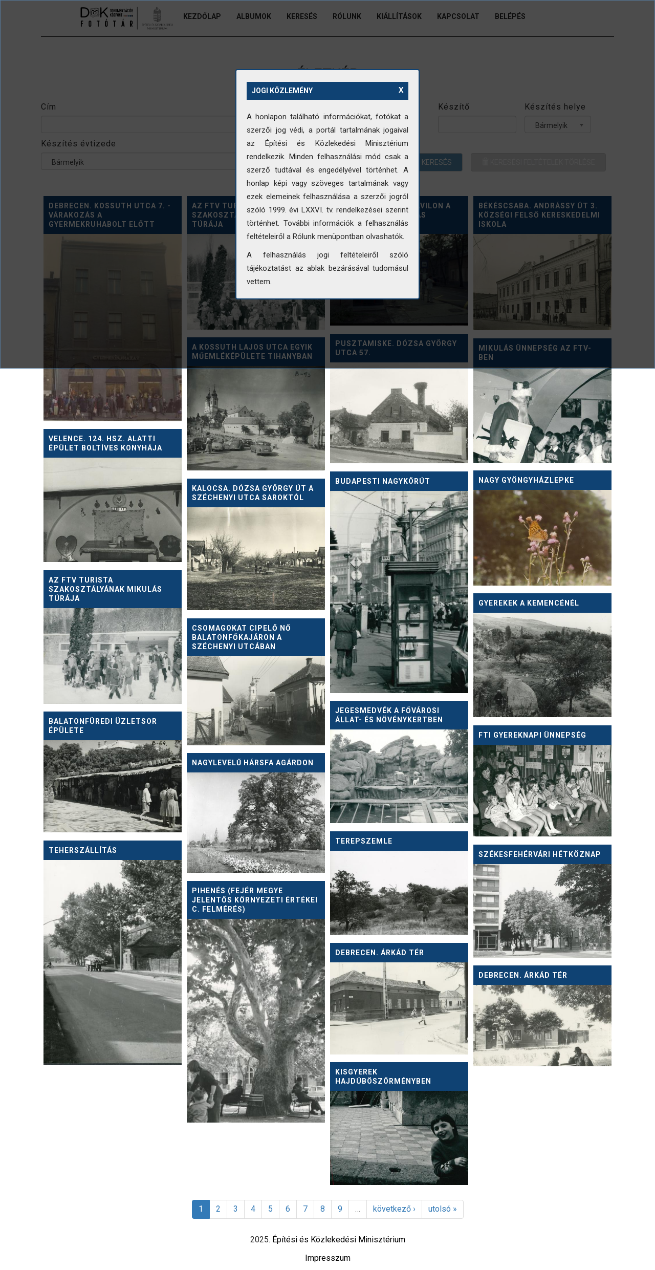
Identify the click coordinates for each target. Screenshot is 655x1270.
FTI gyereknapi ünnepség (532, 735)
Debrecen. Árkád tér (379, 953)
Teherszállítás (83, 850)
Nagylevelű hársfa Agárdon (253, 763)
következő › (394, 1209)
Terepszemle (363, 841)
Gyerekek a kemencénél (528, 603)
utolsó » (442, 1209)
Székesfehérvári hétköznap (539, 854)
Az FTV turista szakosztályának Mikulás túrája (105, 589)
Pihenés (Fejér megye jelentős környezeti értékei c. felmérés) (255, 900)
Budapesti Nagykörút (382, 481)
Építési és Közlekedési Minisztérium (338, 1239)
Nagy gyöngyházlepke (526, 480)
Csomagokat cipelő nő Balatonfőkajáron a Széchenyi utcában (241, 637)
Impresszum (328, 1258)
